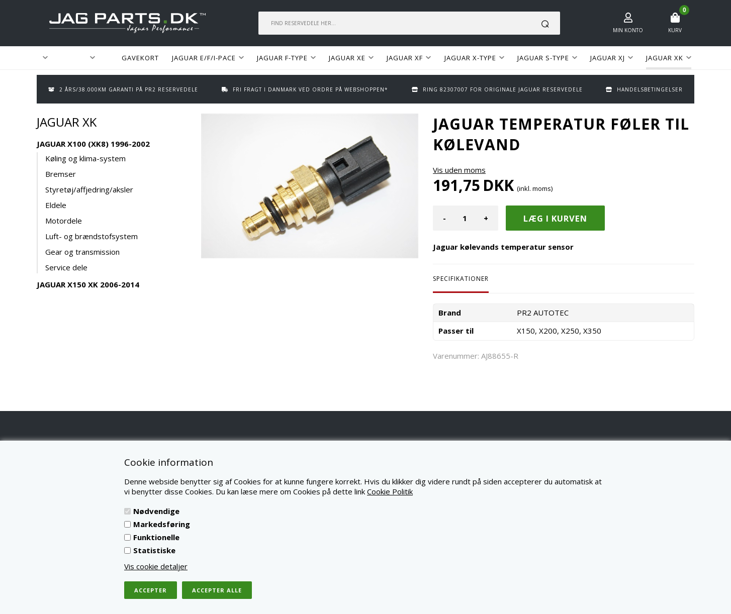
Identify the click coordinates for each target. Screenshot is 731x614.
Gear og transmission (82, 252)
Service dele (66, 267)
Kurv (675, 30)
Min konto (628, 30)
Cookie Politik (390, 491)
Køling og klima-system (85, 158)
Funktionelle (156, 537)
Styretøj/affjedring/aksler (89, 189)
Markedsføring (161, 524)
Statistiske (154, 550)
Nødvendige (156, 511)
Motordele (63, 221)
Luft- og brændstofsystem (91, 236)
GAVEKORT (140, 57)
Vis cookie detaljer (156, 566)
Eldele (55, 205)
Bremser (60, 174)
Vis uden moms (459, 170)
